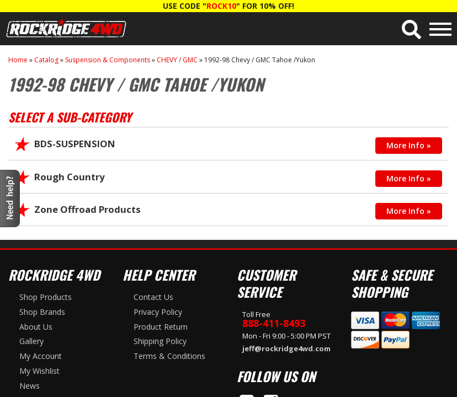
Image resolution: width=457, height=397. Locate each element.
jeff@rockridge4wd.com (286, 348)
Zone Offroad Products (87, 209)
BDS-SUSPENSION (74, 143)
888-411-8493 (273, 323)
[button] (411, 29)
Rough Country (69, 176)
